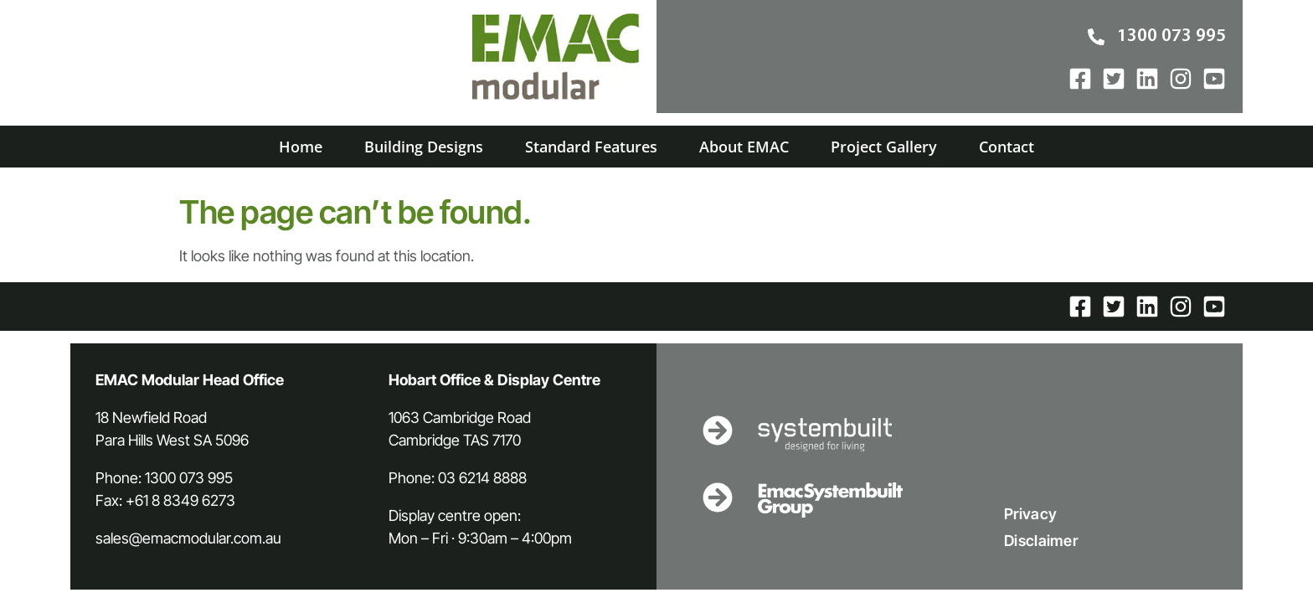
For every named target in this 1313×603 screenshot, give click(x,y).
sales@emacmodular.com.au (188, 538)
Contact (1006, 147)
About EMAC (744, 147)
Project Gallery (884, 147)
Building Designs (423, 147)
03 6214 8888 (482, 478)
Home (300, 147)
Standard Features (591, 147)
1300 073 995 (189, 478)
